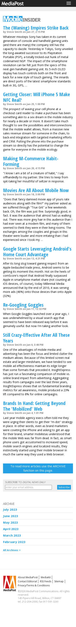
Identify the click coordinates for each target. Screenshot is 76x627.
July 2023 (10, 509)
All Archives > (12, 550)
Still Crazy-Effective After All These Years (36, 338)
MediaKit (46, 577)
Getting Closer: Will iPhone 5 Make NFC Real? (36, 97)
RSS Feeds (45, 581)
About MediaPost (28, 577)
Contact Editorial (27, 581)
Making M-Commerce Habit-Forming (30, 161)
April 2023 (11, 529)
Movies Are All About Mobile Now (36, 190)
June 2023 (10, 516)
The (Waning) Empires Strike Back (36, 27)
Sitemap (59, 581)
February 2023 (14, 542)
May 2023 (10, 522)
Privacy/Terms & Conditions (34, 585)
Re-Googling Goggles (23, 304)
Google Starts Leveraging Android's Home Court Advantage (37, 251)
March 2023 (12, 535)
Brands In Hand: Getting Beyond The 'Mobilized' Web (34, 406)
